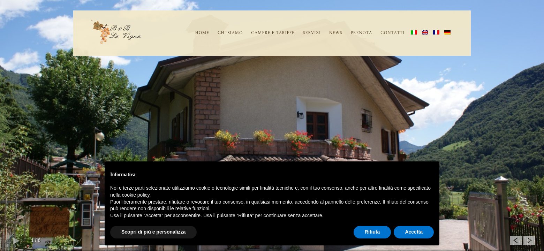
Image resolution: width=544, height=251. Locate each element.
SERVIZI (312, 33)
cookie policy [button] (135, 195)
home (202, 33)
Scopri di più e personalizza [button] (153, 232)
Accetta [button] (414, 232)
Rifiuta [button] (372, 232)
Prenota (361, 33)
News (335, 33)
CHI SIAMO (230, 33)
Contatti (392, 33)
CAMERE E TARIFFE (272, 33)
